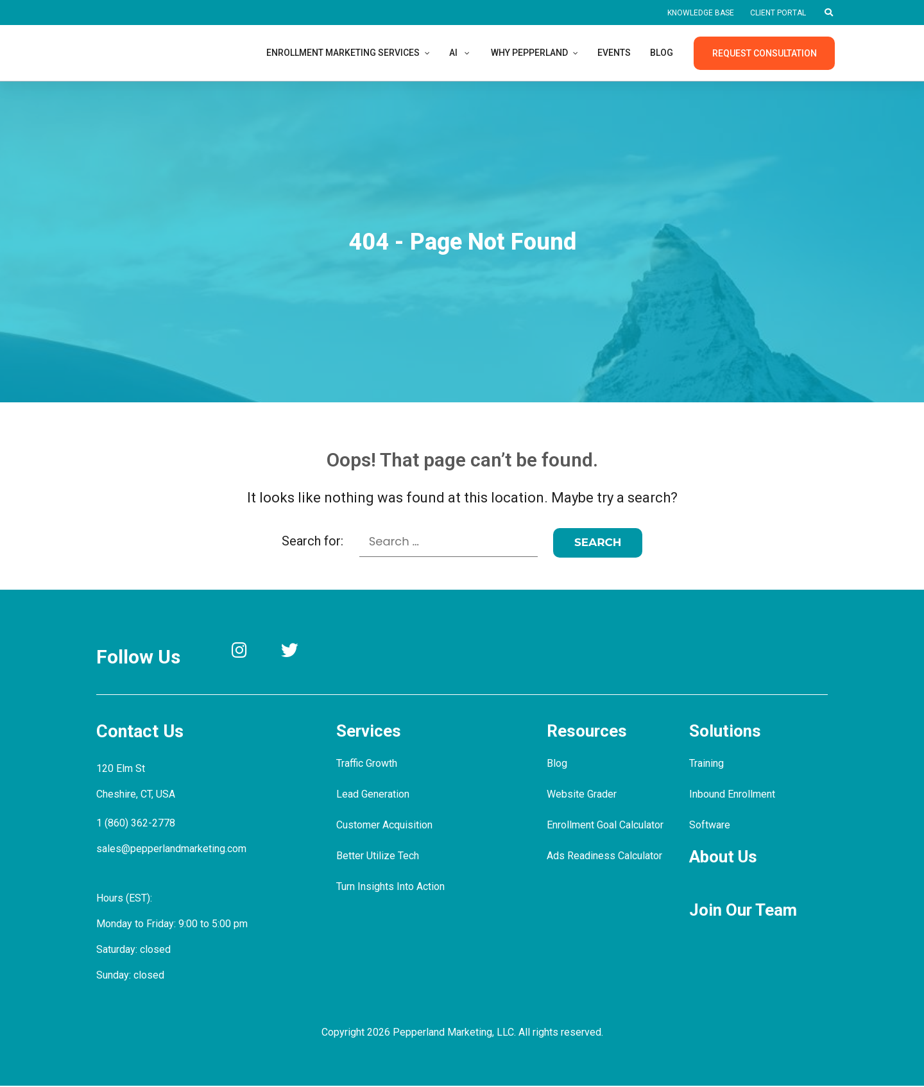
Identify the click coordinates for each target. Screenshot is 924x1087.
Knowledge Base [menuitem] (694, 12)
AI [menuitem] (465, 52)
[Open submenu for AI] (478, 52)
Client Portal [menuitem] (776, 12)
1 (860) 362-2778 (135, 822)
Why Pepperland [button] (544, 52)
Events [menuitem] (634, 52)
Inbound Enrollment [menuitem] (733, 795)
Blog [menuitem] (683, 52)
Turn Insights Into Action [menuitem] (391, 887)
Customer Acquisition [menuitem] (384, 826)
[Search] (599, 542)
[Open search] (828, 13)
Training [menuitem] (707, 764)
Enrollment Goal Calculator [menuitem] (608, 826)
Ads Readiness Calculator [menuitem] (606, 857)
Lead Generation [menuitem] (374, 795)
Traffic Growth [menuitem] (368, 764)
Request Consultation (763, 53)
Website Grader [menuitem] (583, 795)
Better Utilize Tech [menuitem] (377, 857)
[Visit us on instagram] (247, 652)
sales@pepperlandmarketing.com (173, 848)
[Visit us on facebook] (363, 652)
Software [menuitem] (709, 826)
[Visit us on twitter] (304, 652)
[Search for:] (448, 542)
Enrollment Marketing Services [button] (348, 52)
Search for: (311, 541)
